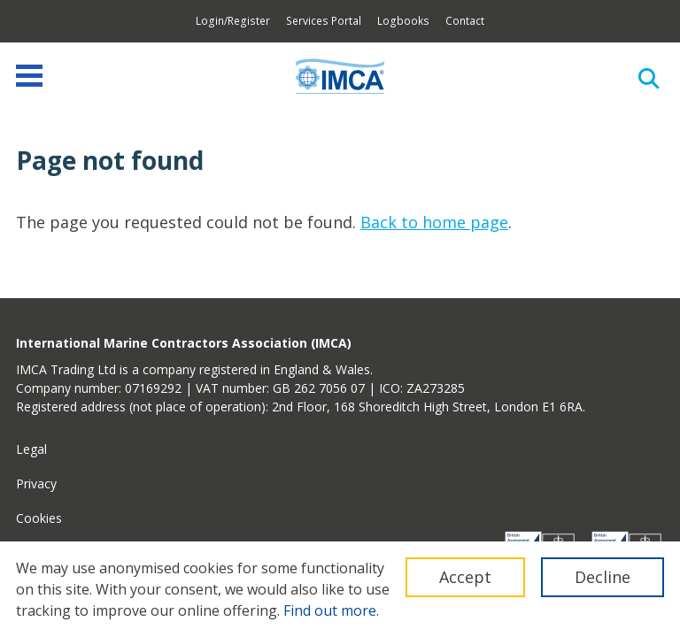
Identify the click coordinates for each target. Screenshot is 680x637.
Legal (31, 449)
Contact (464, 20)
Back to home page (434, 222)
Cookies (39, 518)
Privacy (36, 483)
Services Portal (323, 20)
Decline (602, 576)
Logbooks (403, 20)
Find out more (329, 610)
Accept (465, 576)
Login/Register (233, 20)
